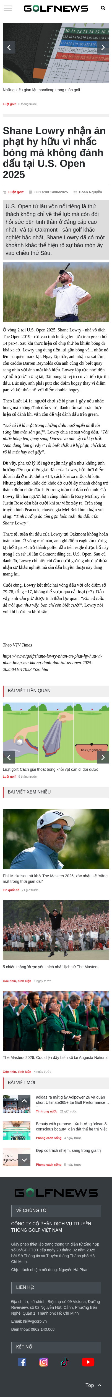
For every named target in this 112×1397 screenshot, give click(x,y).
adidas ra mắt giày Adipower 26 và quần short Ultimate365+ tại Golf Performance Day (70, 1101)
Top (89, 1385)
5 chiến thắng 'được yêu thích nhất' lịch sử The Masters (50, 967)
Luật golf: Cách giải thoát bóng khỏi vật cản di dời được (50, 769)
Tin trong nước (46, 1111)
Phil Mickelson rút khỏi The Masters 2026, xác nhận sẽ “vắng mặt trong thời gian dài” (55, 879)
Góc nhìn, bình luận (17, 981)
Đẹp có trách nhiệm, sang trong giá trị (68, 1150)
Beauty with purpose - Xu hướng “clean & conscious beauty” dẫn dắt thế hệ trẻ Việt (71, 1127)
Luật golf (9, 104)
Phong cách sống (48, 1138)
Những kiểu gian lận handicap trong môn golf (41, 90)
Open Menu (7, 8)
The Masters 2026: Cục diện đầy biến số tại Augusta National (55, 1057)
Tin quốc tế (11, 890)
